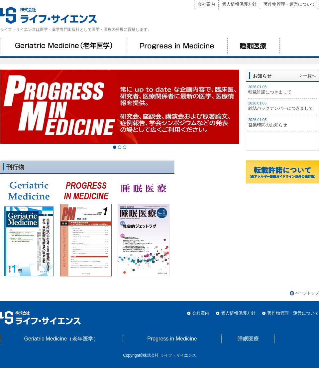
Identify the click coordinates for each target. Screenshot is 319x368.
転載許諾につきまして (269, 92)
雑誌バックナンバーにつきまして (280, 108)
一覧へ (309, 75)
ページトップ (307, 293)
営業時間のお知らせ (267, 124)
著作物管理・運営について (289, 4)
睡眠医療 (253, 45)
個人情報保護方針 (239, 4)
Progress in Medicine (177, 45)
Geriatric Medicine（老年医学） (63, 45)
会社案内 (206, 4)
